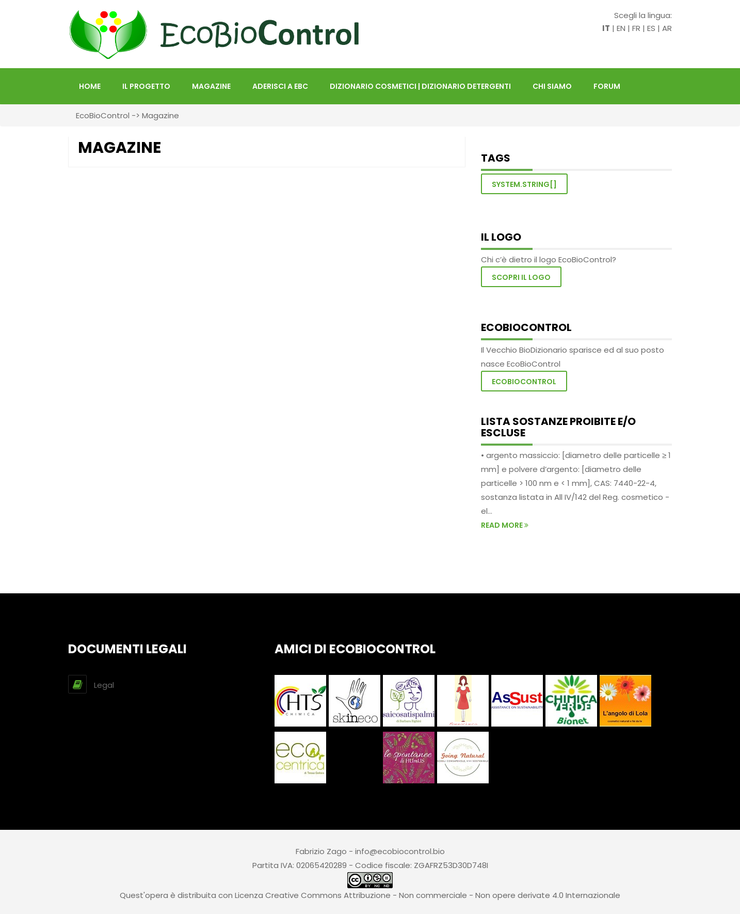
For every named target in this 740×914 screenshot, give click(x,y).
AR (667, 28)
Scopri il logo (521, 277)
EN (621, 28)
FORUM (606, 86)
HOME (90, 86)
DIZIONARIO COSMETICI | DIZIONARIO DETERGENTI (420, 86)
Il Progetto (146, 86)
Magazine (211, 86)
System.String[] (524, 184)
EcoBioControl (103, 115)
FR (636, 28)
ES (651, 28)
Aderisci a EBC (280, 86)
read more (504, 525)
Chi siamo (552, 86)
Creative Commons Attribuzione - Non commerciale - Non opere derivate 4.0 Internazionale (442, 895)
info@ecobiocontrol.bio (400, 851)
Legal (104, 685)
